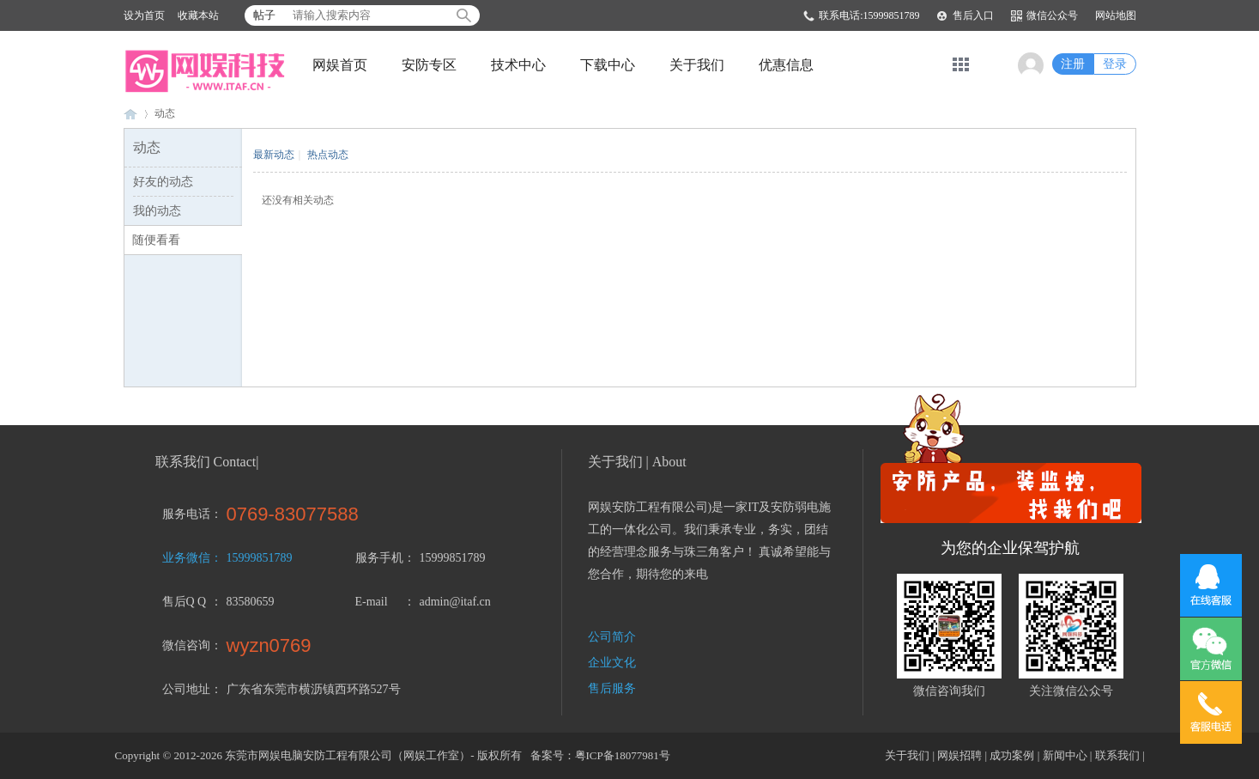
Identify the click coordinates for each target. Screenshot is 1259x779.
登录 (1115, 64)
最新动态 (273, 155)
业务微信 (186, 557)
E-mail (371, 601)
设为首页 (144, 15)
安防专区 (429, 65)
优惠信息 (786, 65)
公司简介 (612, 636)
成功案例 (1012, 755)
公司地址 (186, 689)
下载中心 (607, 65)
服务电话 (186, 514)
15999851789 (260, 557)
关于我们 (696, 65)
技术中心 (518, 65)
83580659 (251, 601)
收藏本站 (198, 15)
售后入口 (973, 15)
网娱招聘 (959, 755)
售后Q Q (184, 601)
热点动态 (327, 155)
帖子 (264, 15)
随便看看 (156, 240)
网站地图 (1115, 15)
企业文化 (612, 662)
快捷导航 (960, 64)
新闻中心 (1065, 755)
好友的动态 (163, 181)
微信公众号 (1052, 15)
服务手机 (379, 557)
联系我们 (1117, 755)
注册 (1073, 64)
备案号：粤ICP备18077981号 (600, 755)
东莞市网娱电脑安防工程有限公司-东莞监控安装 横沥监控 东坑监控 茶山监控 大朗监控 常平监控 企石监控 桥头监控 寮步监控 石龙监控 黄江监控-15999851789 (130, 113)
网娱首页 (339, 65)
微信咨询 (186, 645)
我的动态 (157, 210)
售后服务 (612, 688)
